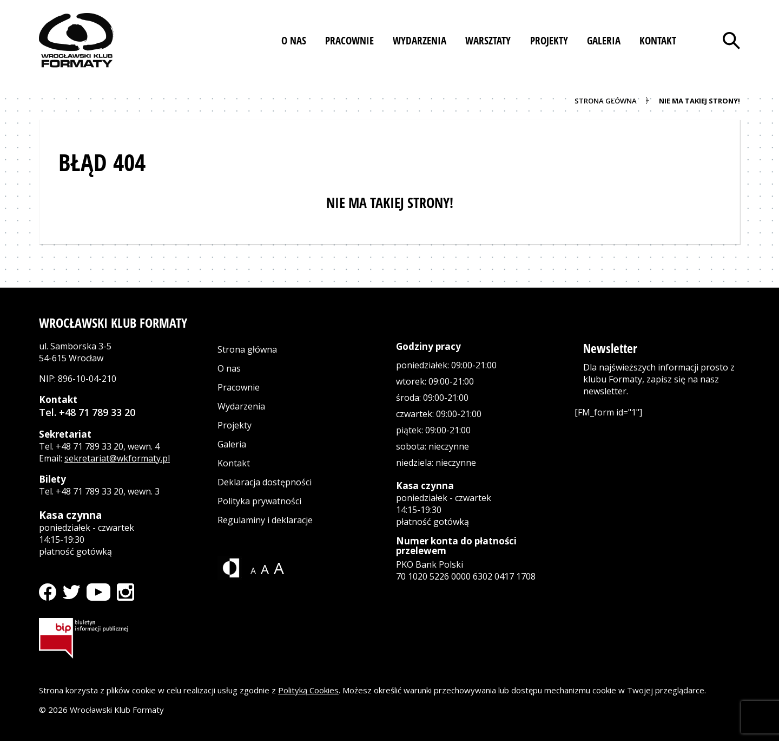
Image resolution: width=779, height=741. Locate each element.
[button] (294, 40)
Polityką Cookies (308, 690)
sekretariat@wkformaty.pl (117, 458)
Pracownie (238, 387)
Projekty (234, 425)
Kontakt (233, 463)
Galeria (231, 444)
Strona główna (247, 349)
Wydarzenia (241, 406)
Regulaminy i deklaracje (265, 520)
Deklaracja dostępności (264, 482)
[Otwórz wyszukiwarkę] (731, 40)
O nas (229, 368)
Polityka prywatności (259, 501)
